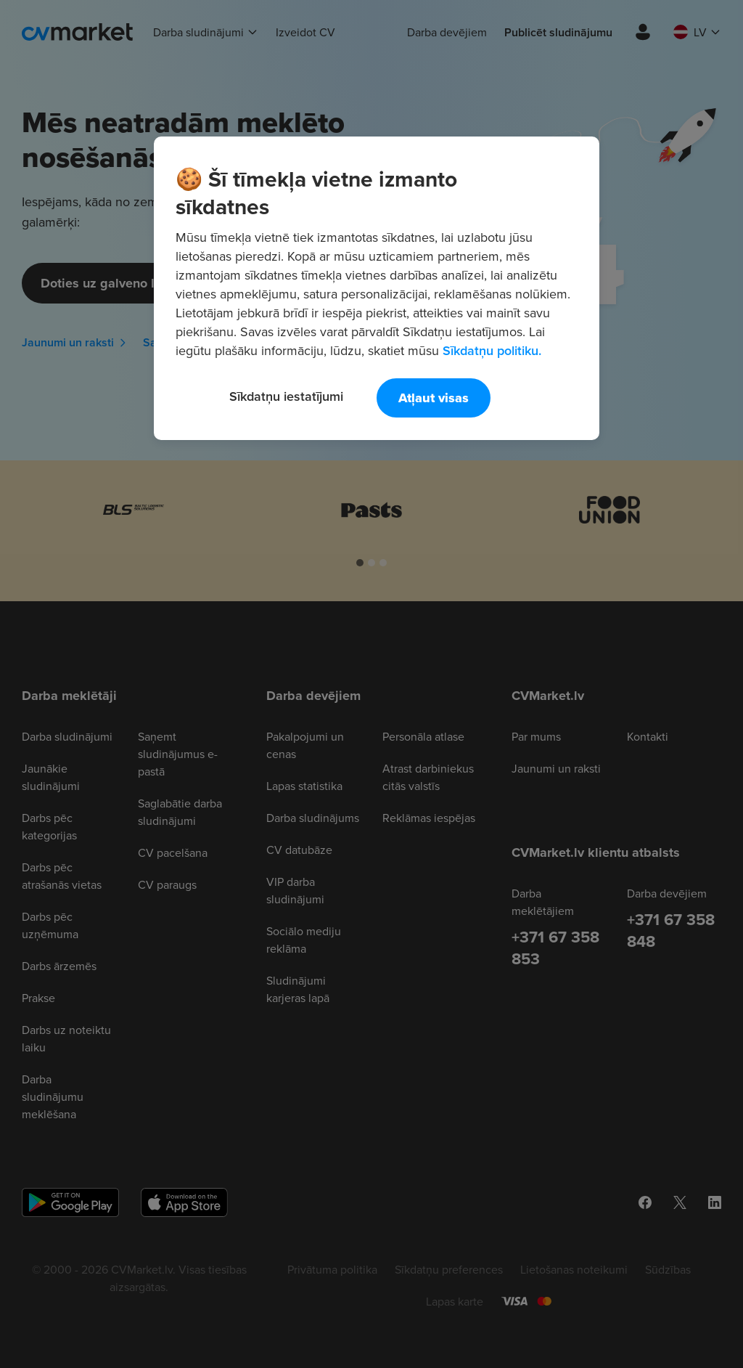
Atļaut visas (433, 397)
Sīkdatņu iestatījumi (286, 396)
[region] (376, 288)
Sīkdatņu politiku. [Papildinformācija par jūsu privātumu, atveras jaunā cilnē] (492, 350)
